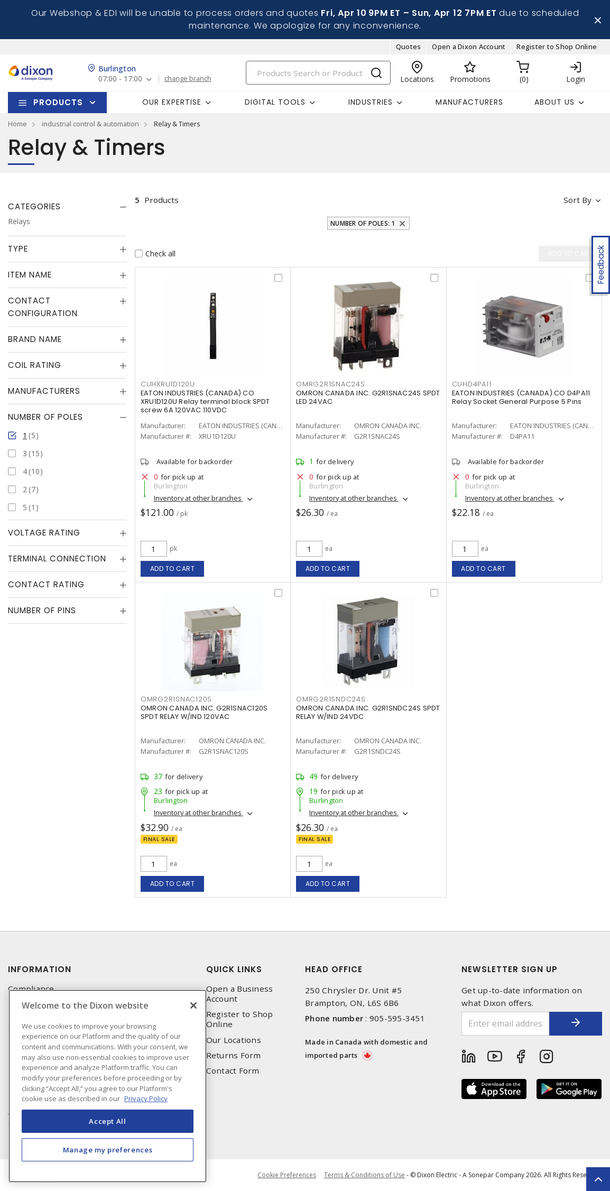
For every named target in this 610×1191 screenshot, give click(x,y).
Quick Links (234, 969)
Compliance (31, 989)
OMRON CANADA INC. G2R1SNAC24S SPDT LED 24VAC (368, 397)
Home (17, 123)
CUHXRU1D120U (168, 384)
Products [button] (58, 102)
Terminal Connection (57, 558)
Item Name (30, 274)
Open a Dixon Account (468, 46)
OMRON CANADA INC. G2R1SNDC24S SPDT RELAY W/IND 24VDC (368, 712)
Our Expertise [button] (171, 102)
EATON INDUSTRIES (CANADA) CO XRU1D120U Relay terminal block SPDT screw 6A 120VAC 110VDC (205, 401)
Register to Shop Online (556, 46)
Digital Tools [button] (275, 102)
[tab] (67, 206)
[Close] (193, 1005)
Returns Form (233, 1055)
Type (18, 248)
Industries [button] (370, 102)
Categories (34, 206)
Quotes (408, 46)
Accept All (107, 1121)
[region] (107, 1086)
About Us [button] (554, 102)
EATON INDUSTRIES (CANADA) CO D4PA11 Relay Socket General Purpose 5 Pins (521, 397)
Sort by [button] (577, 200)
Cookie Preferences (286, 1175)
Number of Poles (45, 416)
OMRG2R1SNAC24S (330, 384)
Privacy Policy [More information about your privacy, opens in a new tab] (146, 1098)
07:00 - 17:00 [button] (120, 79)
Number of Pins (42, 610)
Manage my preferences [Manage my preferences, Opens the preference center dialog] (108, 1150)
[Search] (318, 73)
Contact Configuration (43, 307)
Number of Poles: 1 (362, 223)
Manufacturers (469, 102)
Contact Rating (46, 584)
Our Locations (233, 1040)
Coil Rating (34, 365)
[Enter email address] (505, 1024)
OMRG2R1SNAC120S (176, 699)
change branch (187, 79)
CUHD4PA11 (472, 384)
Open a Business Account (239, 994)
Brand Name (35, 339)
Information (39, 969)
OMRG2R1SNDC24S (331, 699)
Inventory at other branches (198, 498)
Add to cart (172, 568)
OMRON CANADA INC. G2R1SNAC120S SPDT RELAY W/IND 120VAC (204, 712)
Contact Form (233, 1071)
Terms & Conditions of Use (364, 1174)
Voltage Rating (44, 532)
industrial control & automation (90, 123)
